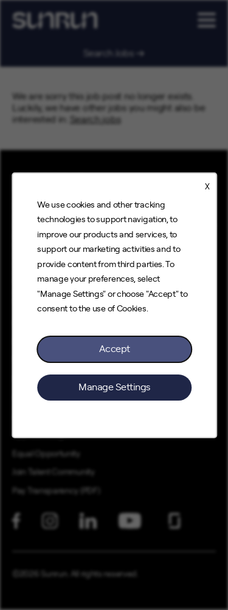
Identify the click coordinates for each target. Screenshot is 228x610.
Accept (114, 348)
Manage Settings (114, 386)
